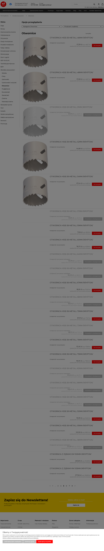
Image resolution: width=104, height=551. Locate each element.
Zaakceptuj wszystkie (44, 541)
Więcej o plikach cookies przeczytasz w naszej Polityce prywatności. (21, 538)
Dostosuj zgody (29, 541)
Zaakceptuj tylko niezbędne (12, 541)
